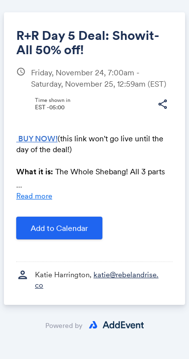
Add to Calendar (59, 228)
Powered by (64, 325)
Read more (34, 195)
